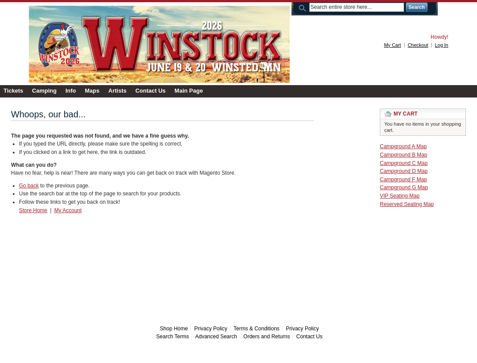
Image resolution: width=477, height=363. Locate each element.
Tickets (13, 90)
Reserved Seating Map (407, 204)
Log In (441, 45)
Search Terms (172, 336)
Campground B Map (403, 155)
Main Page (188, 90)
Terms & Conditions (257, 329)
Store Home (33, 210)
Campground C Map (404, 163)
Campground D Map (404, 171)
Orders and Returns (266, 336)
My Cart (392, 45)
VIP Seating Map (400, 196)
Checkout (418, 45)
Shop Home (174, 329)
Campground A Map (403, 146)
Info (70, 90)
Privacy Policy (210, 329)
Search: (304, 7)
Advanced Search (216, 336)
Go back (29, 186)
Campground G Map (404, 187)
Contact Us (150, 90)
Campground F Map (403, 179)
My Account (68, 210)
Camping (44, 90)
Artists (117, 90)
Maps (92, 90)
